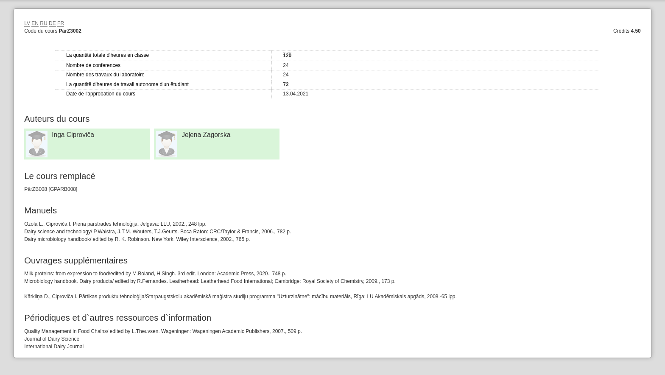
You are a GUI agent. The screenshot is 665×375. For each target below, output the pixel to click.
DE (52, 23)
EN (35, 23)
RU (43, 23)
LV (27, 23)
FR (60, 23)
